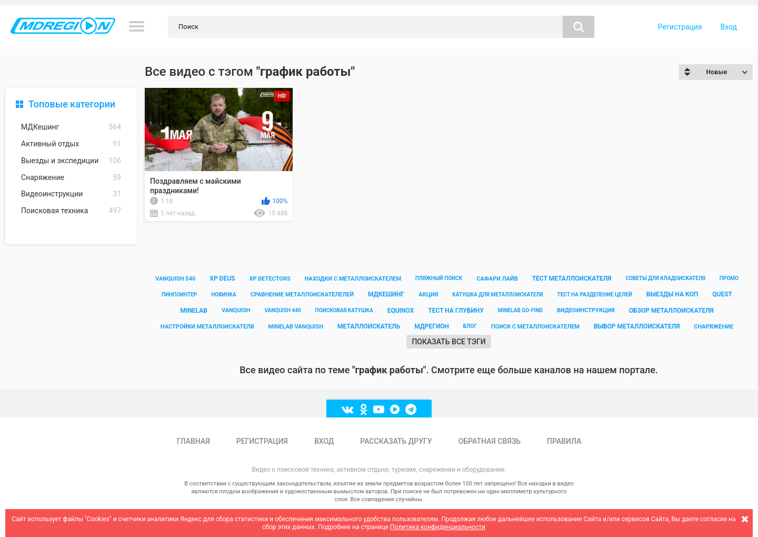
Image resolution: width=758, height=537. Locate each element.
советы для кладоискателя (665, 278)
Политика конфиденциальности (437, 527)
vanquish (236, 310)
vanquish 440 (282, 310)
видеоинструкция (586, 310)
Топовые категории (71, 104)
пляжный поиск (438, 278)
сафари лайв (496, 278)
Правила (564, 441)
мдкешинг (386, 294)
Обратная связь (489, 441)
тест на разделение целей (594, 294)
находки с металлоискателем (353, 278)
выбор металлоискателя (637, 326)
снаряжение (713, 326)
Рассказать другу (396, 441)
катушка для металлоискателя (497, 294)
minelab (193, 310)
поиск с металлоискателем (535, 326)
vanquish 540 (175, 278)
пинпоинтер (179, 294)
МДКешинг (71, 127)
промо (729, 278)
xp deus (222, 278)
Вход (729, 27)
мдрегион (431, 326)
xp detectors (269, 278)
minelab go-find (520, 310)
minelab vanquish (296, 326)
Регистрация (680, 27)
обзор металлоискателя (671, 310)
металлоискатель (368, 326)
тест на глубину (456, 310)
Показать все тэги (448, 341)
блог (470, 326)
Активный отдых (71, 144)
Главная (193, 441)
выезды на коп (672, 294)
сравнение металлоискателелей (302, 294)
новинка (223, 294)
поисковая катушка (344, 310)
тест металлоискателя (572, 278)
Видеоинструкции (71, 194)
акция (428, 294)
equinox (400, 310)
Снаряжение (71, 177)
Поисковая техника (71, 210)
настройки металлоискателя (207, 326)
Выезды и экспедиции (71, 160)
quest (722, 294)
